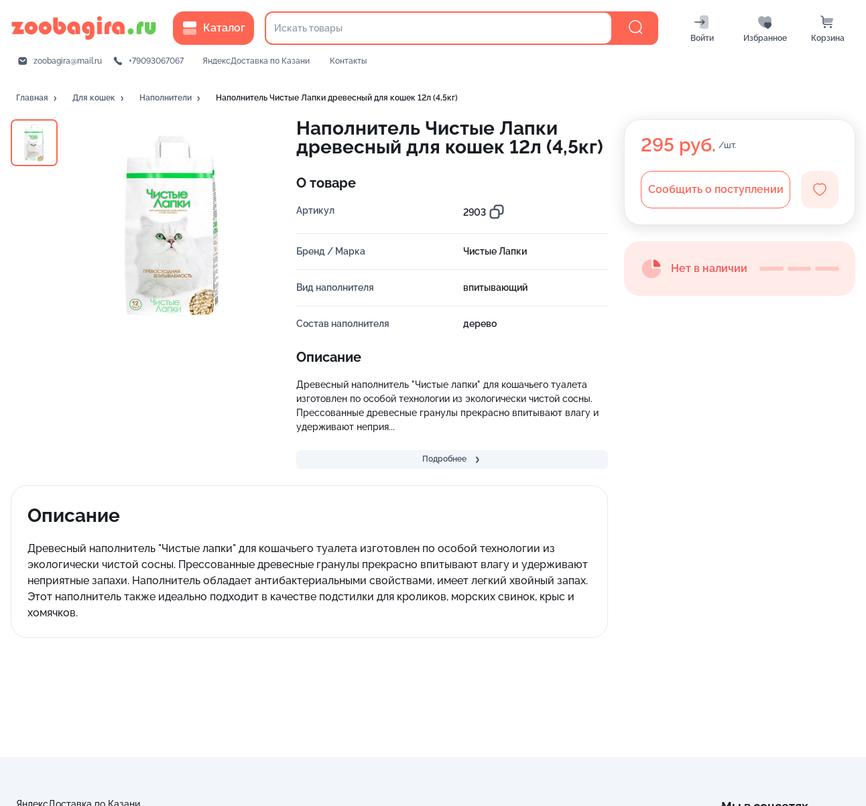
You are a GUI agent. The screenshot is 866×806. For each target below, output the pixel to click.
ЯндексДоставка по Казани (256, 61)
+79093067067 (156, 61)
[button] (37, 98)
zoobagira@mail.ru (68, 61)
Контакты (348, 61)
